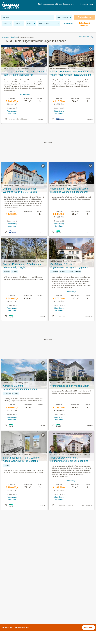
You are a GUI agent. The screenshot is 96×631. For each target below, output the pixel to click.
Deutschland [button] (68, 4)
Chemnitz (52, 590)
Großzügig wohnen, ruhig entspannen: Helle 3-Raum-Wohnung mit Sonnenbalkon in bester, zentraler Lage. (24, 73)
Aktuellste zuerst (85, 37)
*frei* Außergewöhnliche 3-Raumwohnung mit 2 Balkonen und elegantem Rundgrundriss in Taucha (69, 459)
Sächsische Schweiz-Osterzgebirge (63, 611)
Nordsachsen (53, 605)
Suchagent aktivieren (84, 24)
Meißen (51, 600)
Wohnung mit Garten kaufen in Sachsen (18, 590)
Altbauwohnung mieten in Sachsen (16, 585)
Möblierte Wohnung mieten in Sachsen (18, 605)
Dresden (51, 595)
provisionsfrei (68, 23)
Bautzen (51, 585)
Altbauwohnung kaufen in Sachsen (16, 595)
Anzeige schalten (85, 4)
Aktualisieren (84, 17)
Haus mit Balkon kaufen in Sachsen (17, 611)
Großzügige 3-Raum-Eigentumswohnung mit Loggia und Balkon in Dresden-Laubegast (69, 266)
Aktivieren (88, 627)
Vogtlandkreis (53, 616)
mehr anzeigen (24, 94)
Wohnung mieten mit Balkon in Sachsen (18, 600)
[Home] (10, 5)
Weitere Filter (49, 23)
